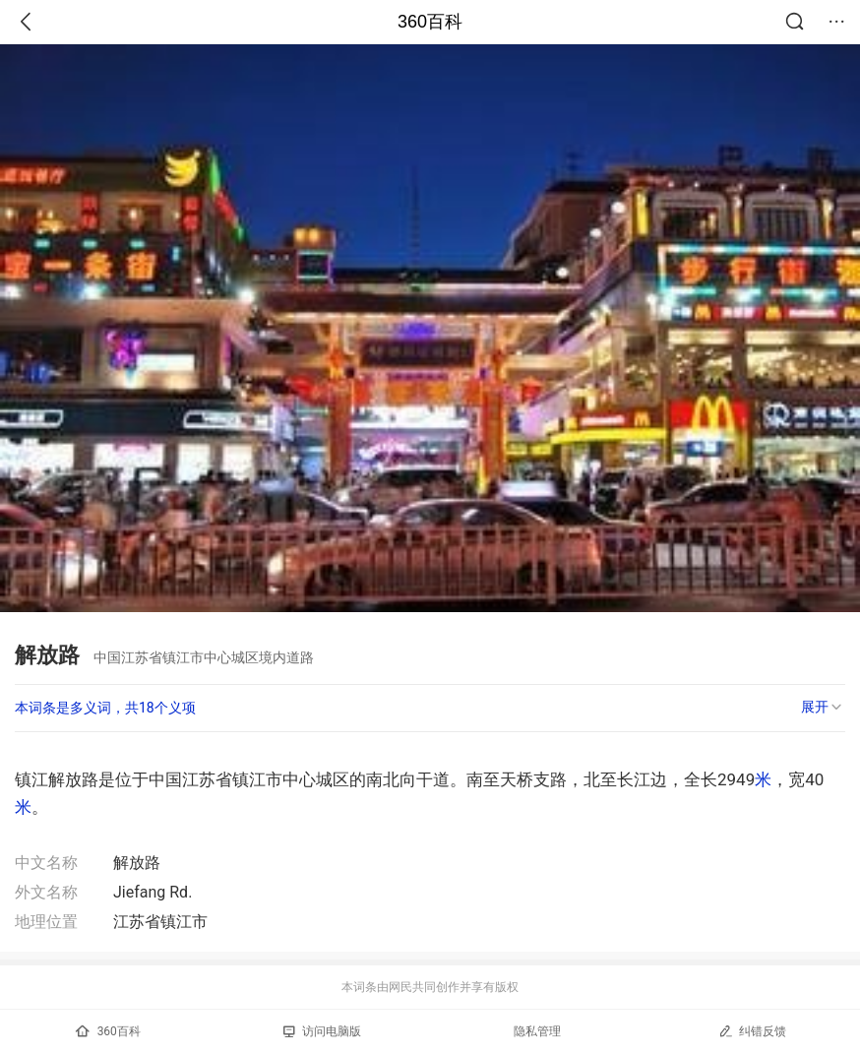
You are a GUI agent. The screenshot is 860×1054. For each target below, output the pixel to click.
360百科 (430, 21)
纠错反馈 (752, 1030)
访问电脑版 (322, 1031)
